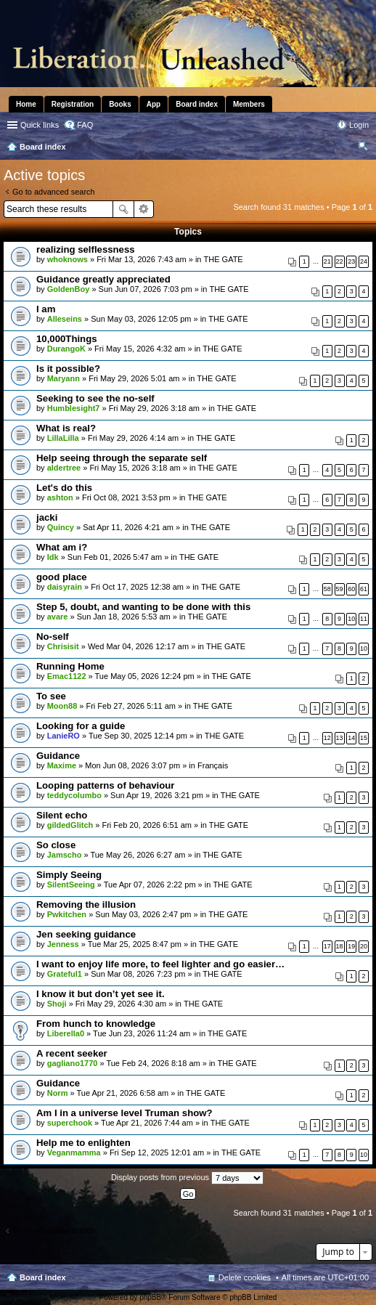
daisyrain (64, 586)
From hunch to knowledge (95, 1023)
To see (51, 696)
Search (123, 209)
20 (363, 946)
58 (327, 589)
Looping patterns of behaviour (105, 785)
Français (212, 765)
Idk (53, 557)
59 (339, 589)
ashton (60, 497)
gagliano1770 (72, 1063)
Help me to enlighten (83, 1142)
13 (339, 737)
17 (327, 946)
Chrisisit (63, 646)
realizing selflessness (85, 249)
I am (45, 309)
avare (57, 616)
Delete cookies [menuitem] (244, 1277)
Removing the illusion (86, 904)
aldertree (64, 467)
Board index (43, 1277)
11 (363, 618)
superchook (69, 1122)
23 (351, 261)
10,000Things (66, 338)
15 (363, 737)
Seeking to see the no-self (95, 398)
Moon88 (62, 706)
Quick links (39, 125)
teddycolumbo (74, 795)
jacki (46, 517)
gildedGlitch (70, 825)
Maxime (61, 765)
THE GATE (223, 259)
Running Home (70, 666)
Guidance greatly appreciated (103, 279)
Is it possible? (68, 368)
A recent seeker (71, 1053)
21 (327, 261)
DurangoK (66, 348)
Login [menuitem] (359, 125)
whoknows (67, 259)
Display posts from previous (187, 1177)
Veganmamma (74, 1152)
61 (363, 589)
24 (363, 261)
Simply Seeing (69, 874)
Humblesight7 (73, 408)
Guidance (58, 755)
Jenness (63, 944)
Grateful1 (64, 973)
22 (339, 261)
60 (351, 589)
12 (327, 737)
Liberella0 (65, 1033)
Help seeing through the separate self (121, 457)
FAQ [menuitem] (85, 125)
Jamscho (64, 854)
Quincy (60, 527)
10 (351, 618)
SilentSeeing (71, 884)
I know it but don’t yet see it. (100, 993)
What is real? (66, 428)
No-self (52, 636)
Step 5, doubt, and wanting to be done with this (143, 606)
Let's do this (64, 487)
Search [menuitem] (363, 148)
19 (351, 946)
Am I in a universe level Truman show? (124, 1112)
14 (351, 737)
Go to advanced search (53, 191)
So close (55, 844)
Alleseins (64, 318)
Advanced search (144, 209)
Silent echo (61, 815)
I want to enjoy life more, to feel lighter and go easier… (160, 964)
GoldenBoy (68, 289)
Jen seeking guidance (86, 934)
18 (339, 946)
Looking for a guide (80, 725)
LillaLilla (63, 438)
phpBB (150, 1297)
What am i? (61, 547)
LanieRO (63, 735)
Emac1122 (66, 676)
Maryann (63, 378)
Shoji (57, 1003)
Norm (57, 1093)
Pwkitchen (66, 914)
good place (61, 577)
